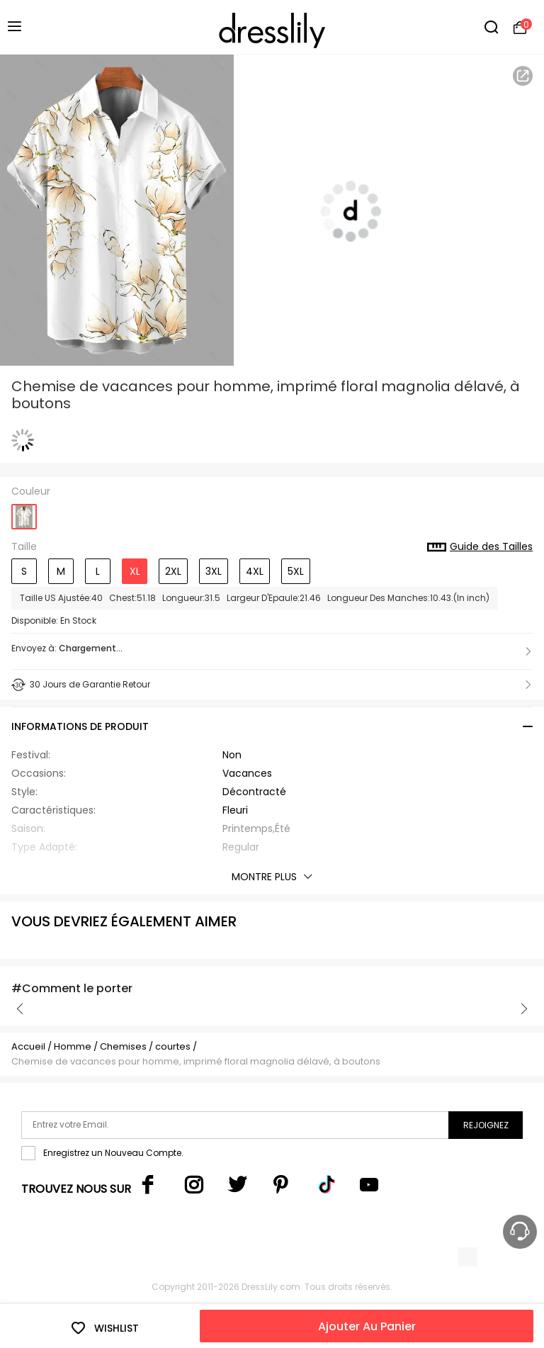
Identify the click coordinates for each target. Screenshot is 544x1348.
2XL (173, 571)
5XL (296, 571)
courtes (173, 1046)
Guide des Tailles (480, 547)
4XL (255, 571)
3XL (213, 571)
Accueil (28, 1046)
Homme (72, 1046)
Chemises (124, 1046)
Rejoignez (486, 1125)
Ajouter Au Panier (367, 1326)
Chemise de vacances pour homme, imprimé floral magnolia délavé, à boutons (195, 1061)
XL (135, 571)
